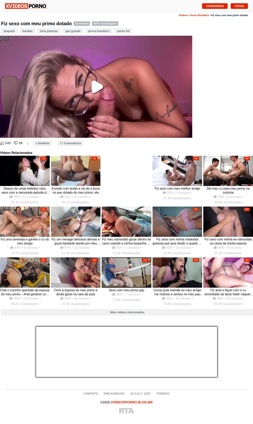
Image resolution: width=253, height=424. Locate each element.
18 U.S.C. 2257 (140, 393)
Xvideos (183, 15)
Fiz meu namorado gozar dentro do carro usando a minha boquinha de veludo (126, 241)
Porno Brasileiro (199, 15)
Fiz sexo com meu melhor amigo (177, 188)
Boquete (9, 31)
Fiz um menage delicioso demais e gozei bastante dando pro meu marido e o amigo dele (76, 241)
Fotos (239, 5)
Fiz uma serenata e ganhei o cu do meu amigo (25, 241)
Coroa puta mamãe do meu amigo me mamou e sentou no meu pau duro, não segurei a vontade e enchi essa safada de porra (177, 292)
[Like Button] (2, 143)
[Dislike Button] (16, 143)
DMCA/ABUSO (114, 393)
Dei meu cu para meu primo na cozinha (228, 190)
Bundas (27, 31)
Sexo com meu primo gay (126, 290)
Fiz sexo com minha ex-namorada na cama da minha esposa (228, 241)
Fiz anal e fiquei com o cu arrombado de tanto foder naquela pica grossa (228, 292)
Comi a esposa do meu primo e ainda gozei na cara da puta (76, 292)
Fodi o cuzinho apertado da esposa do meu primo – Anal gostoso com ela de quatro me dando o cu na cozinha (24, 292)
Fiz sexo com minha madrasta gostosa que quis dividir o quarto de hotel (177, 241)
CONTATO (91, 393)
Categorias (215, 5)
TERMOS (162, 393)
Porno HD (123, 31)
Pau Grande (72, 31)
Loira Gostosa (49, 31)
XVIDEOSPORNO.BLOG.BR (132, 402)
